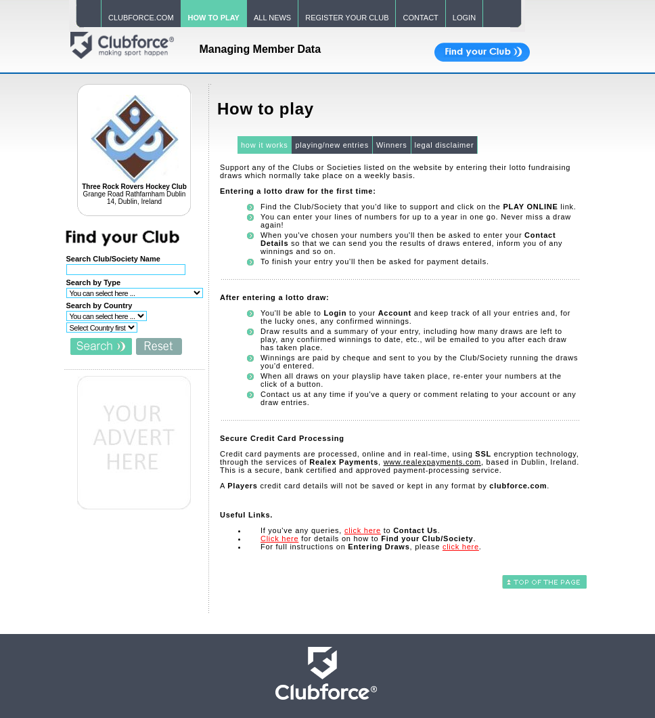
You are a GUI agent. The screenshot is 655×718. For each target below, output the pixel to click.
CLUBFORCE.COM (141, 18)
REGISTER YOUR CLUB (346, 18)
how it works (264, 145)
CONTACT (420, 18)
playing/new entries (331, 145)
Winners (391, 145)
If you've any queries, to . (351, 530)
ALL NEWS (272, 18)
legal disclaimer (444, 145)
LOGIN (464, 18)
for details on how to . (368, 538)
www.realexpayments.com (432, 462)
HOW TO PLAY (214, 18)
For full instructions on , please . (371, 547)
